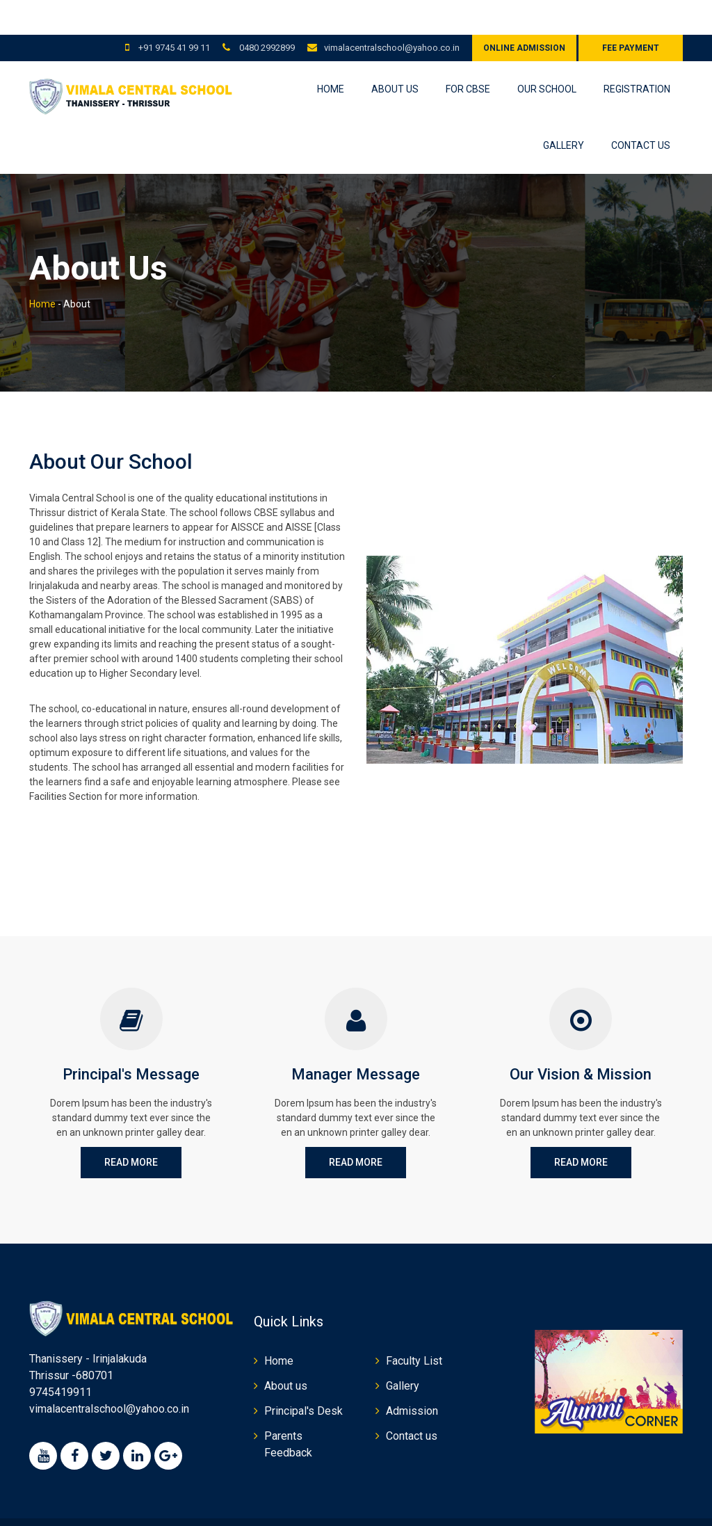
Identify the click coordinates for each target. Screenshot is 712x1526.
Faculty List (414, 1326)
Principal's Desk (303, 1376)
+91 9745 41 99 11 (173, 13)
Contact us (640, 110)
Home (330, 54)
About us (395, 54)
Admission (412, 1376)
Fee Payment (630, 13)
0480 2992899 (266, 13)
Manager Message (355, 1039)
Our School (546, 54)
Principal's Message (131, 1039)
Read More (131, 1127)
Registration (637, 54)
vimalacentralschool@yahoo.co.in (392, 13)
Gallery (563, 110)
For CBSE (468, 54)
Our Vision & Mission (581, 1039)
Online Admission (524, 13)
